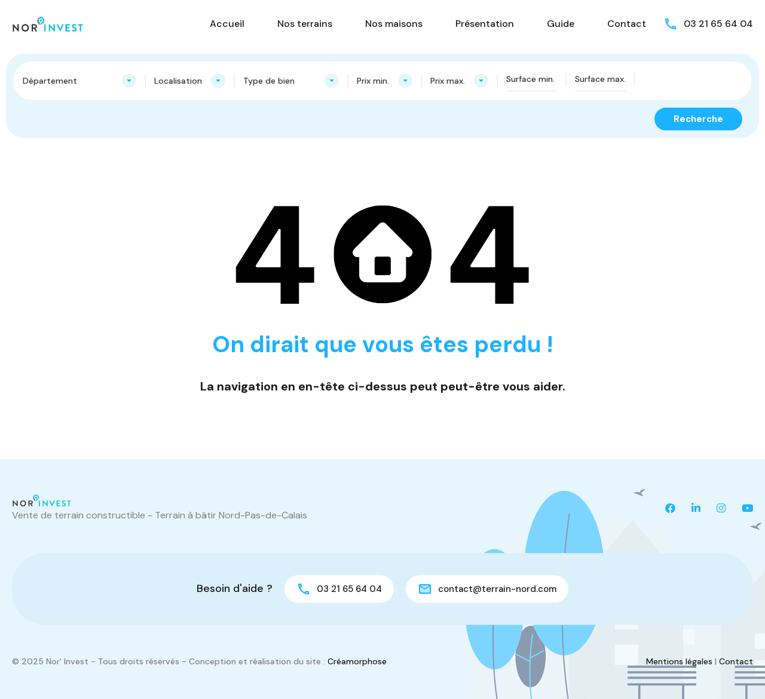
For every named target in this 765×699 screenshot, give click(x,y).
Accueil (227, 23)
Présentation (484, 23)
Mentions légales (679, 661)
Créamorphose (357, 661)
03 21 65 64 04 (718, 23)
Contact (626, 23)
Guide (560, 23)
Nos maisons (394, 23)
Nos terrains (304, 23)
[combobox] (79, 81)
